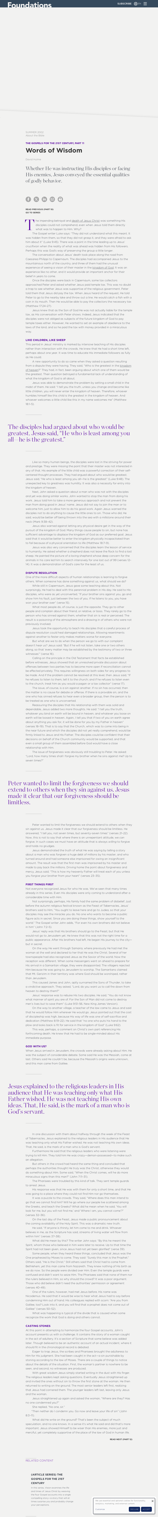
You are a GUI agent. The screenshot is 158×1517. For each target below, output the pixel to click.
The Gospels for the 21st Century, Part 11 (55, 143)
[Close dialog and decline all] (152, 1500)
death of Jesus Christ (86, 220)
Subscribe (124, 3)
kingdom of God (103, 267)
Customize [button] (100, 1509)
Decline (134, 1509)
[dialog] (124, 1506)
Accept (146, 1509)
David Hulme (33, 159)
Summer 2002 (35, 132)
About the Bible (35, 135)
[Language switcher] (135, 3)
